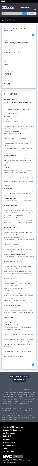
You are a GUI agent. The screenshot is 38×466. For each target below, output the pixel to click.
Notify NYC (7, 436)
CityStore (6, 439)
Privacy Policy (6, 462)
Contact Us (19, 380)
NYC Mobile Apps (9, 445)
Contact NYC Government (12, 430)
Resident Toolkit (9, 451)
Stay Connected (9, 442)
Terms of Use (12, 462)
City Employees (9, 433)
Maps (5, 448)
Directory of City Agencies (13, 427)
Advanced (31, 13)
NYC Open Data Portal (19, 376)
